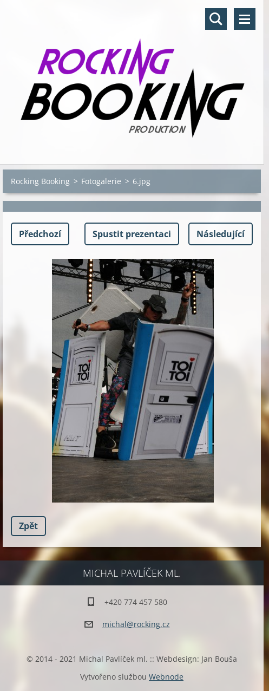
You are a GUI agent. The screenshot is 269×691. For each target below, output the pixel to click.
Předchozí (40, 234)
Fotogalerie (101, 181)
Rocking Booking (40, 181)
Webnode (166, 677)
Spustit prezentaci (132, 234)
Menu (244, 19)
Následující (220, 234)
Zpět (28, 526)
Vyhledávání (216, 19)
